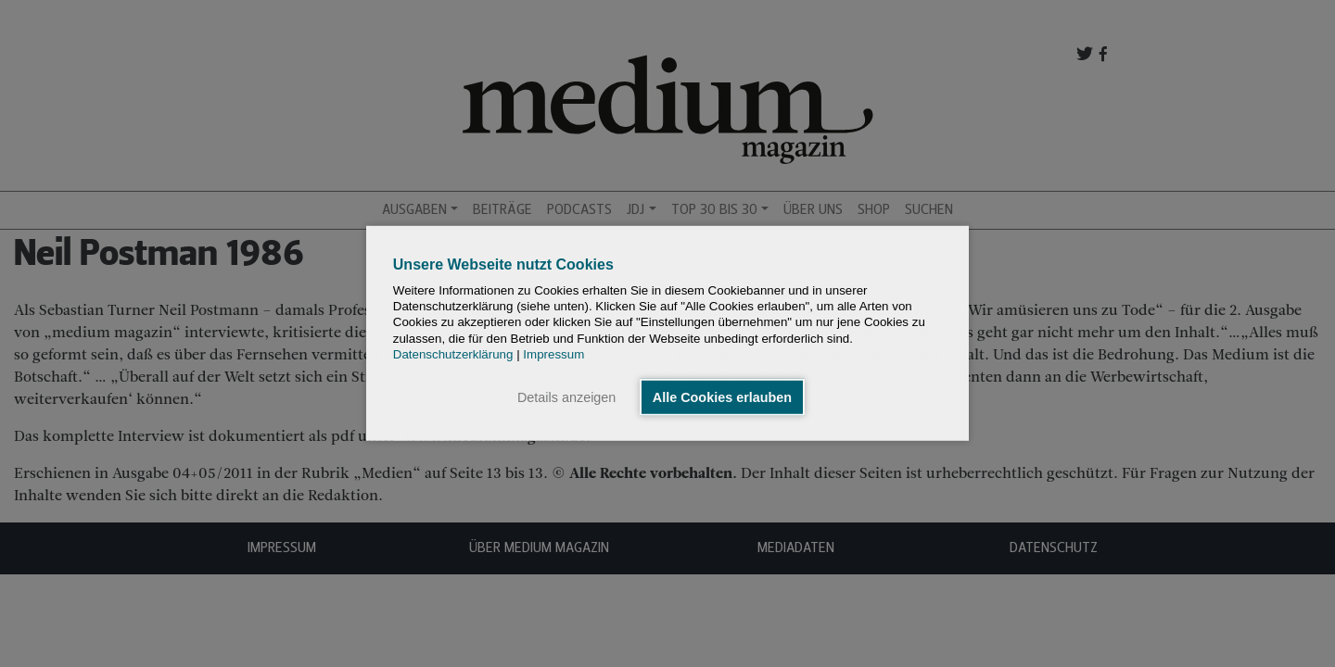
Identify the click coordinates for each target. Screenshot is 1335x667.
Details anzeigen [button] (566, 397)
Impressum (553, 354)
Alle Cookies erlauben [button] (722, 397)
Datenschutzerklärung (453, 354)
